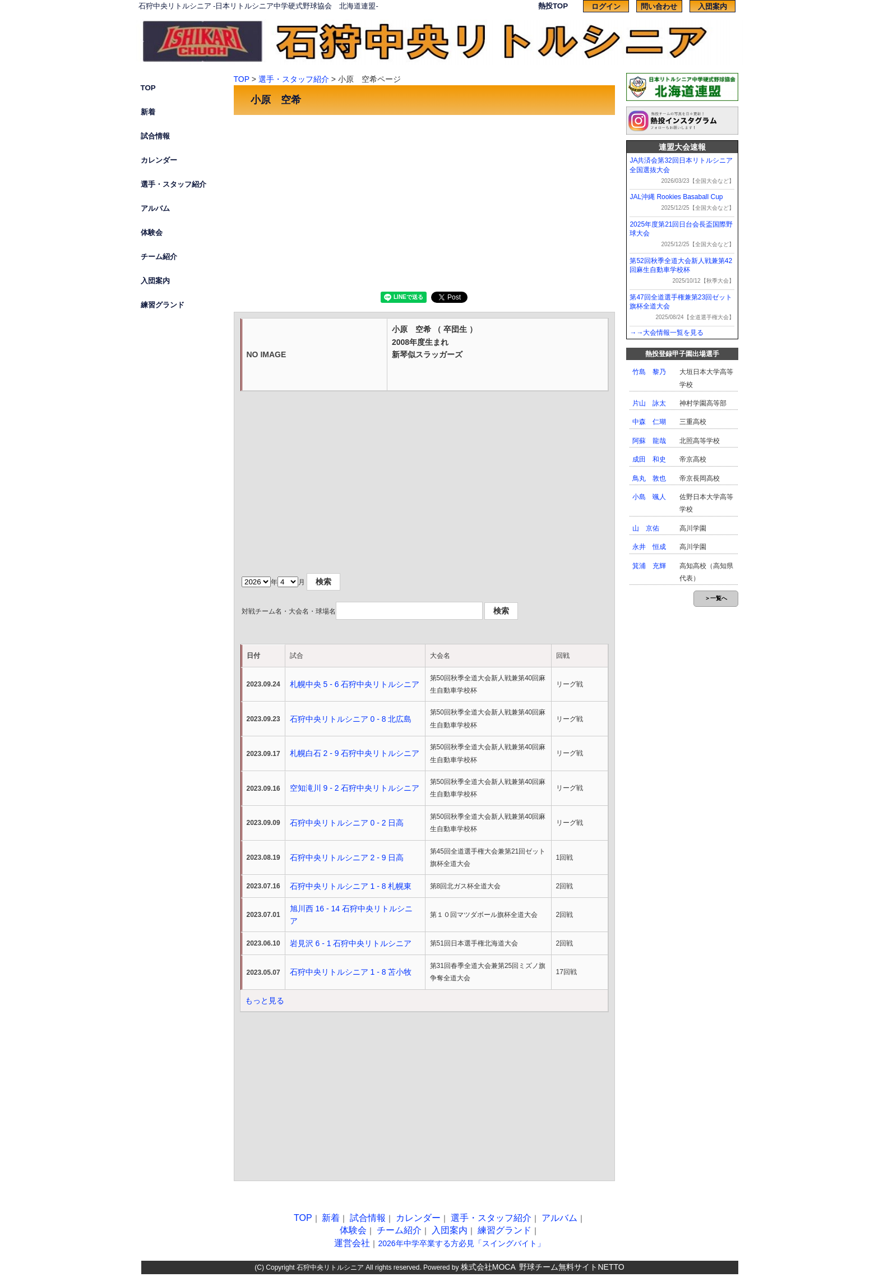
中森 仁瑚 (649, 422)
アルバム (155, 208)
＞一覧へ (716, 598)
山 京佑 (645, 528)
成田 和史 (649, 459)
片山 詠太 (649, 403)
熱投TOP (553, 6)
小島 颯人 (649, 497)
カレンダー (159, 160)
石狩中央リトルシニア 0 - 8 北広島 (351, 718)
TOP (148, 88)
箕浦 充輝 (649, 566)
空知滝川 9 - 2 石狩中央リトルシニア (355, 787)
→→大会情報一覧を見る (667, 332)
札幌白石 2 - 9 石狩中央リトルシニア (355, 753)
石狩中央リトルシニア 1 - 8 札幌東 (351, 886)
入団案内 (712, 6)
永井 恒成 (649, 547)
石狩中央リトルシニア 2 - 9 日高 (347, 857)
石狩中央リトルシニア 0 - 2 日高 (347, 822)
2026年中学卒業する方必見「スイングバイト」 (461, 1243)
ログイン (606, 6)
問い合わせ (659, 6)
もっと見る (264, 1000)
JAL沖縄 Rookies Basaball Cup (676, 197)
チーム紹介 (159, 256)
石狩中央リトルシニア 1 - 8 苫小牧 (351, 971)
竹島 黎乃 (649, 372)
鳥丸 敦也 (649, 478)
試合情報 (155, 136)
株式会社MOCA (488, 1266)
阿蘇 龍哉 (649, 441)
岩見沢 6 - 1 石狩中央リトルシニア (351, 943)
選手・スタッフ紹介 (173, 184)
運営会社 (352, 1243)
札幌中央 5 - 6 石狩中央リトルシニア (355, 684)
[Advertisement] (424, 201)
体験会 (152, 232)
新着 (148, 112)
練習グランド (162, 305)
